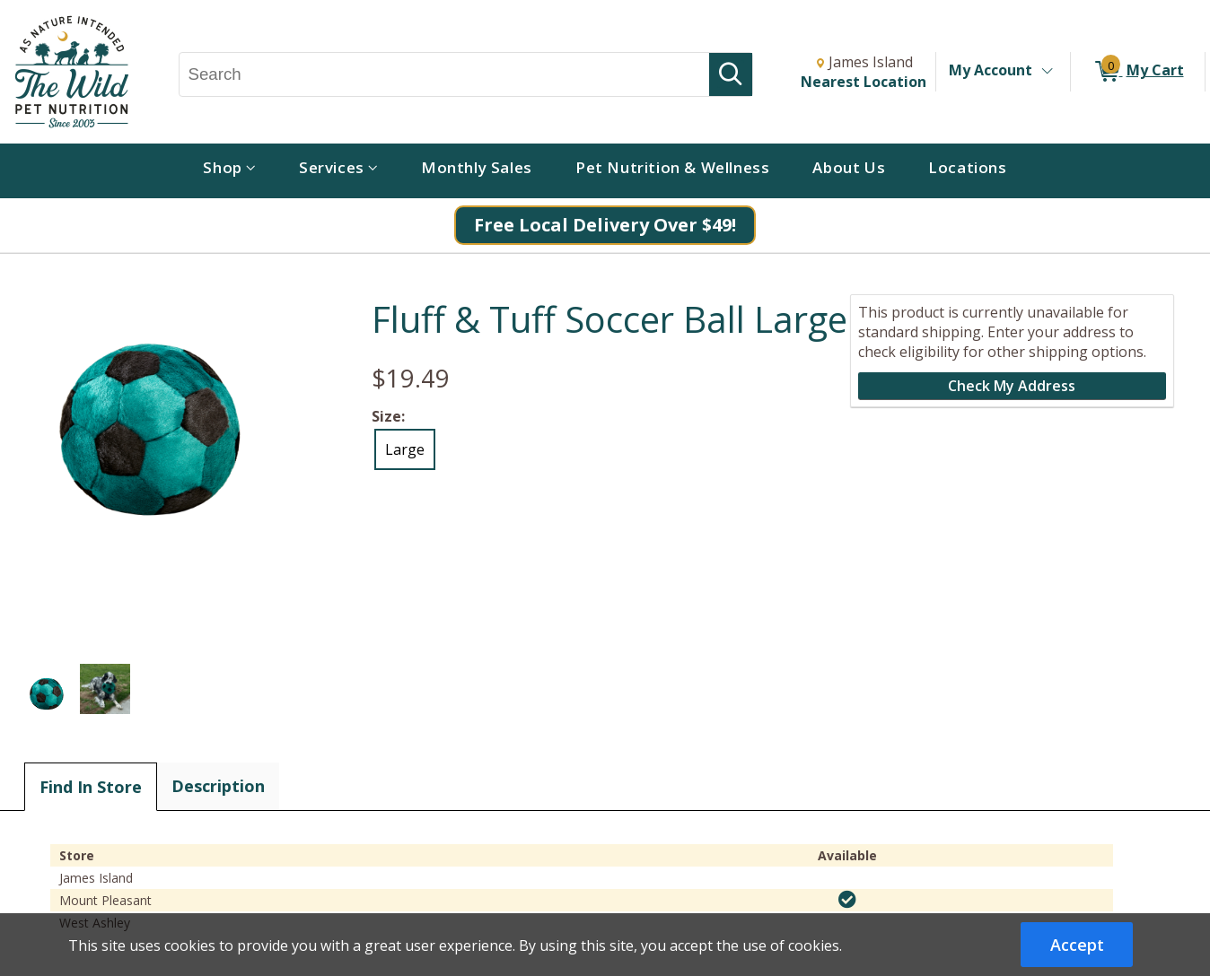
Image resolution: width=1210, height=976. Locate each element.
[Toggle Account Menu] (1046, 72)
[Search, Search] (445, 74)
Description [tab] (218, 786)
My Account (990, 70)
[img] (847, 900)
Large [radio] (405, 449)
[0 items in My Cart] (1138, 71)
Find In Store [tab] (90, 786)
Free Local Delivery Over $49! (605, 225)
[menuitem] (229, 171)
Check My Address (1011, 386)
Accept (1077, 944)
